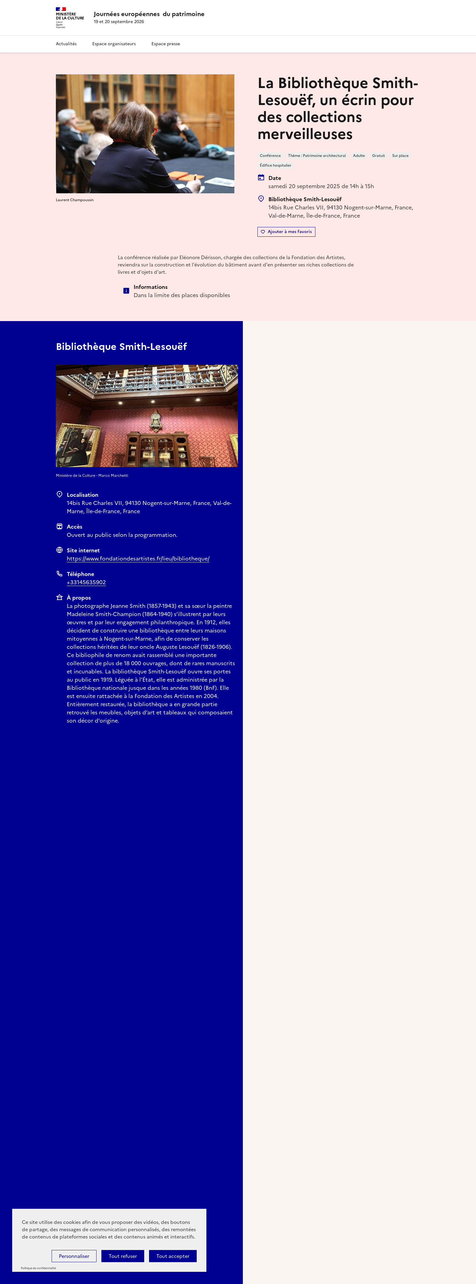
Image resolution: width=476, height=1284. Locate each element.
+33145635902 (86, 582)
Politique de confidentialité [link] (38, 1268)
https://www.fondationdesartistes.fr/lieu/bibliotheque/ (138, 558)
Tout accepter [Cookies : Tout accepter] (172, 1256)
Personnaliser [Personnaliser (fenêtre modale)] (74, 1256)
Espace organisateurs (114, 44)
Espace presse (165, 44)
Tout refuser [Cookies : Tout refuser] (123, 1256)
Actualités (66, 44)
